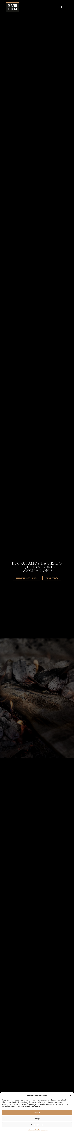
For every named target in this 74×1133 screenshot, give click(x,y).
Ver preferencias (37, 1125)
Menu (66, 7)
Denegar (37, 1118)
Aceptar (37, 1112)
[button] (71, 1095)
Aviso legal (44, 1130)
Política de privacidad (34, 1130)
